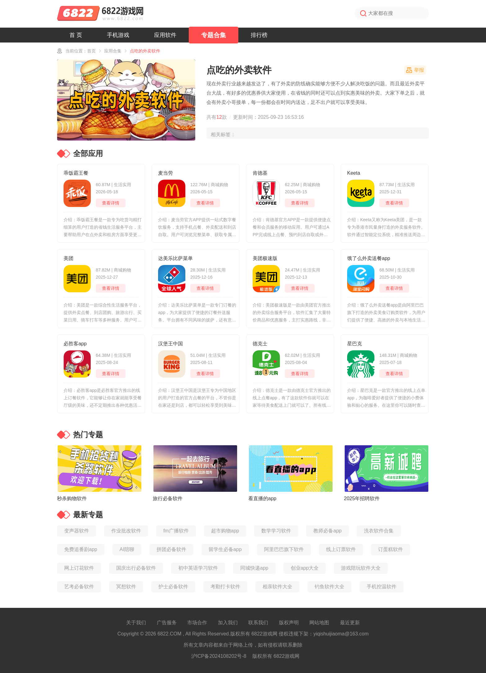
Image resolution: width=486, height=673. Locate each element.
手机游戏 (118, 35)
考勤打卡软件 (225, 586)
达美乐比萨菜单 (175, 258)
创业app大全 (305, 568)
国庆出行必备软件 (136, 568)
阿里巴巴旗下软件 (284, 549)
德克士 (260, 343)
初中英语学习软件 (198, 568)
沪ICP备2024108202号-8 (218, 656)
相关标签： (223, 134)
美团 (68, 258)
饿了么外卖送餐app (368, 258)
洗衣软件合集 (379, 530)
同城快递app (254, 568)
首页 (91, 50)
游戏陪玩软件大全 (361, 568)
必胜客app (75, 343)
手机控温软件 (381, 586)
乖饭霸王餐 (76, 173)
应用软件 (165, 35)
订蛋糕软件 (390, 549)
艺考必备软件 (79, 586)
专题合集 (213, 35)
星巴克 (354, 343)
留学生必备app (225, 549)
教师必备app (327, 530)
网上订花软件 (79, 568)
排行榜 (259, 35)
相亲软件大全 (277, 586)
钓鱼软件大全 (329, 586)
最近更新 (350, 622)
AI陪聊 (127, 549)
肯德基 (260, 173)
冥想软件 (126, 586)
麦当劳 (165, 173)
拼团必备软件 (171, 549)
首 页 (75, 35)
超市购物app (225, 530)
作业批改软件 (126, 530)
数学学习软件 (276, 530)
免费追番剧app (80, 549)
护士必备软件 (173, 586)
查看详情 (110, 202)
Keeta (353, 173)
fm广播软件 (176, 530)
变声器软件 (76, 530)
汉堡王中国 (170, 343)
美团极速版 (265, 258)
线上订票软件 (341, 549)
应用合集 (113, 50)
